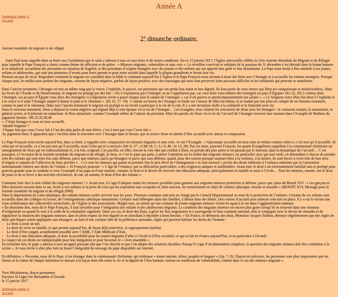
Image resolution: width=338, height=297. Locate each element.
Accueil (7, 20)
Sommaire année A (16, 16)
